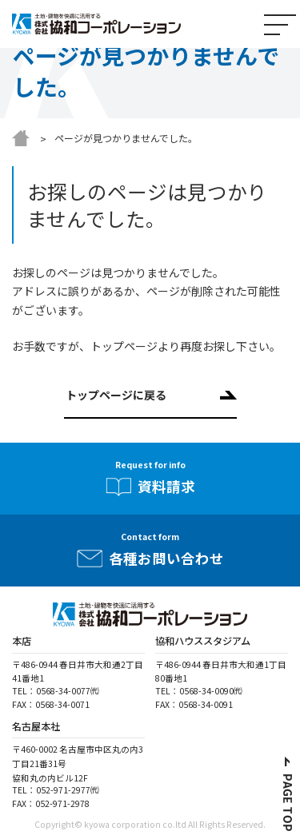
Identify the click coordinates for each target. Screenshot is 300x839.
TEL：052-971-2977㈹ (55, 790)
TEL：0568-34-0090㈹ (198, 691)
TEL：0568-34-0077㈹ (55, 691)
